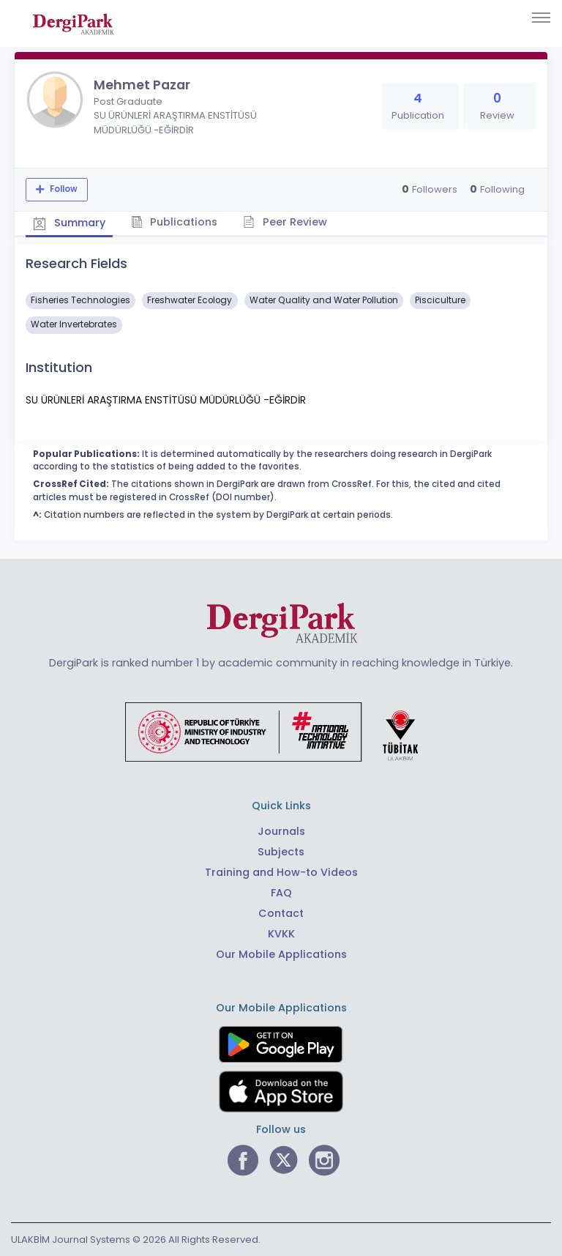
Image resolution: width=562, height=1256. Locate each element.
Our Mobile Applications (281, 954)
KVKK (281, 933)
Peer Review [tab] (285, 222)
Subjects (281, 851)
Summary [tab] (69, 222)
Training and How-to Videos (281, 872)
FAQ (281, 892)
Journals (281, 831)
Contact (281, 913)
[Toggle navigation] (541, 17)
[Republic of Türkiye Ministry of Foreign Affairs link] (281, 731)
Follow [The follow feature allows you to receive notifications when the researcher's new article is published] (63, 189)
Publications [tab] (174, 222)
